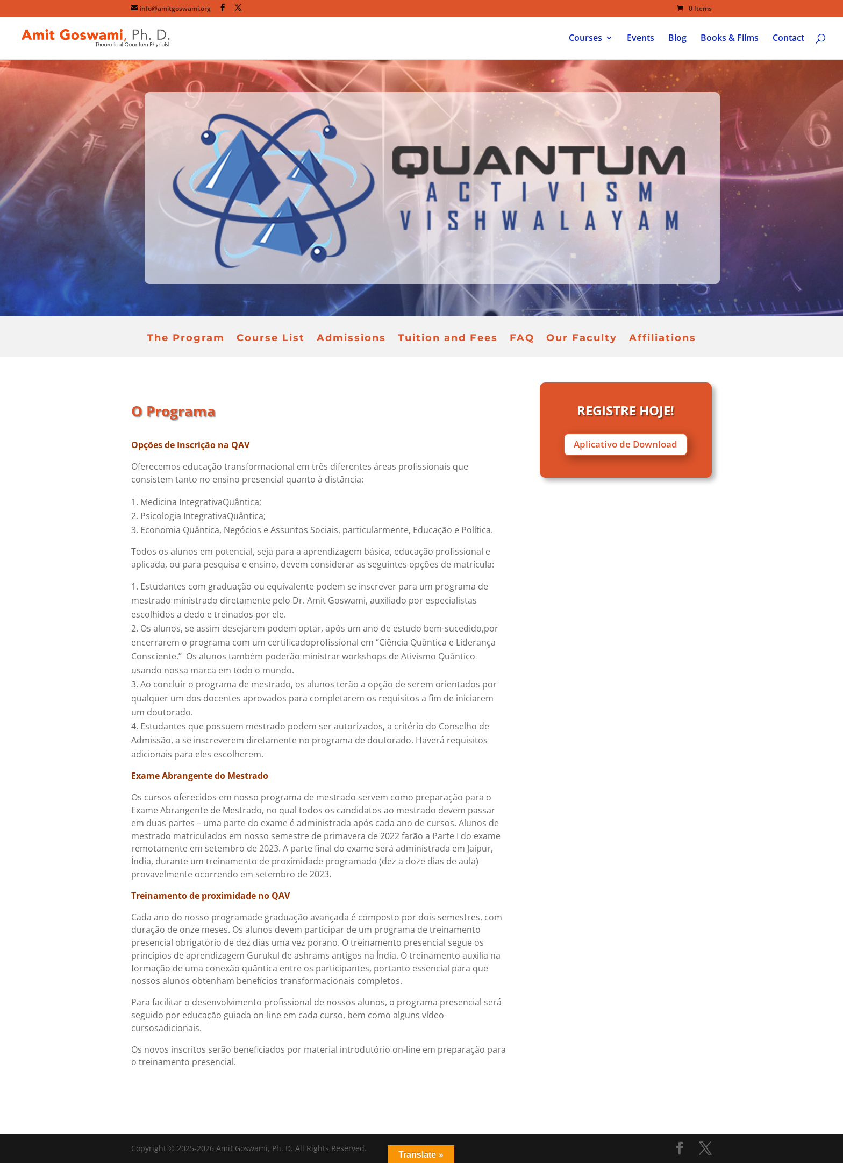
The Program (186, 339)
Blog (677, 39)
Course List (271, 339)
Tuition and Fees (448, 339)
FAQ (522, 339)
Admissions (351, 339)
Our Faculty (581, 339)
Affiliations (662, 339)
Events (640, 39)
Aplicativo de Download (625, 444)
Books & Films (730, 39)
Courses (585, 39)
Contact (788, 39)
